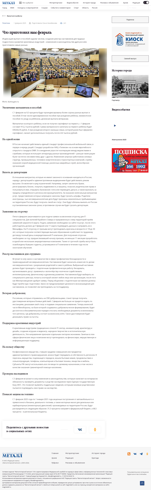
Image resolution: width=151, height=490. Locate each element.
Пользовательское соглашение (138, 472)
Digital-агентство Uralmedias (137, 474)
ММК (12, 8)
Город (4, 8)
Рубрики (55, 463)
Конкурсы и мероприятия (28, 8)
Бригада (95, 458)
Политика (6, 23)
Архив (125, 3)
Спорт (76, 8)
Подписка (130, 20)
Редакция (136, 3)
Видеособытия (72, 3)
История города (89, 3)
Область (85, 8)
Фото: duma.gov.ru (10, 101)
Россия (94, 8)
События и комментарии (61, 8)
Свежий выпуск (130, 58)
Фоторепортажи (55, 3)
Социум (44, 8)
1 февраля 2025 (20, 23)
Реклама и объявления (109, 3)
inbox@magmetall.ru (54, 476)
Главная (55, 453)
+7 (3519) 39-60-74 (68, 476)
